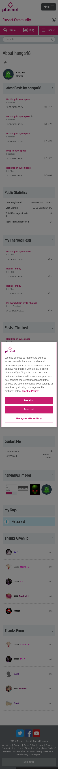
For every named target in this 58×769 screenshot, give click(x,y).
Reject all (29, 409)
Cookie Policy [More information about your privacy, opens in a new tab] (30, 391)
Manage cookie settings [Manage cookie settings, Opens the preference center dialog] (29, 418)
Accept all (29, 400)
